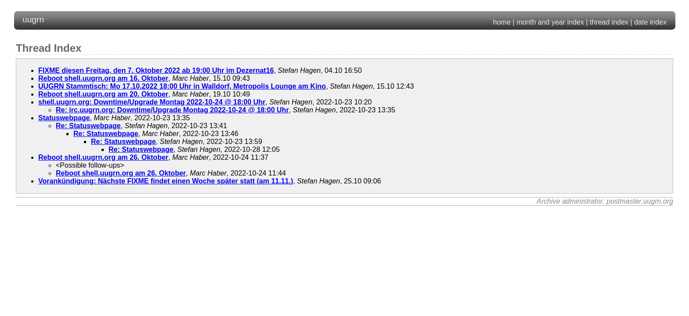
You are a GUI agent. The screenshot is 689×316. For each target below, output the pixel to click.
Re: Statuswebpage (88, 125)
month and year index (550, 22)
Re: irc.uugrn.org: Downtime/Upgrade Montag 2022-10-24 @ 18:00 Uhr (172, 110)
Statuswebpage (64, 118)
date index (650, 22)
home (502, 22)
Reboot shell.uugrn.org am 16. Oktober (103, 78)
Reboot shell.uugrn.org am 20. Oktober (103, 94)
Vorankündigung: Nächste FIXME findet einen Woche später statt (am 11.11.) (165, 181)
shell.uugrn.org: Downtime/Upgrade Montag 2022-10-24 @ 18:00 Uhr (151, 102)
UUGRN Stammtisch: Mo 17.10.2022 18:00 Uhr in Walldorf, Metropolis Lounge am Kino (182, 86)
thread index (609, 22)
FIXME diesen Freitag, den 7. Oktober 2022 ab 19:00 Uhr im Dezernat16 (156, 70)
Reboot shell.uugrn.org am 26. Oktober (103, 157)
